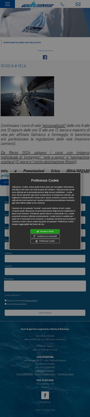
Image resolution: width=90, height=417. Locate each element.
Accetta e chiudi (45, 231)
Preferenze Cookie (45, 241)
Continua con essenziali (45, 236)
